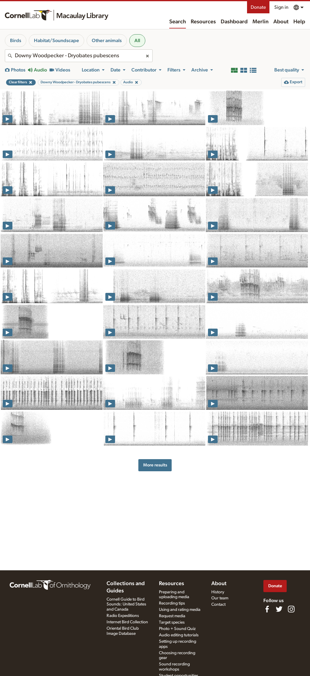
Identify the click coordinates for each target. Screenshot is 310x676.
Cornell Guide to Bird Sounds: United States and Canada (126, 604)
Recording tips (172, 603)
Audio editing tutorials (179, 635)
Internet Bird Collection (127, 622)
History (217, 592)
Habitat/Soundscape (56, 40)
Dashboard (234, 22)
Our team (219, 598)
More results (155, 465)
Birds (15, 40)
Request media (172, 616)
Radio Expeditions (123, 616)
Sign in (281, 7)
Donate (258, 7)
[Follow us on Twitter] (279, 609)
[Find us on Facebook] (267, 609)
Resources (203, 22)
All (137, 40)
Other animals (107, 40)
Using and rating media (179, 610)
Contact (218, 604)
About (281, 22)
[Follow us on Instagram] (291, 609)
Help (299, 22)
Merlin (260, 22)
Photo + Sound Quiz (177, 629)
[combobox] (79, 56)
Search (177, 22)
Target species (172, 622)
